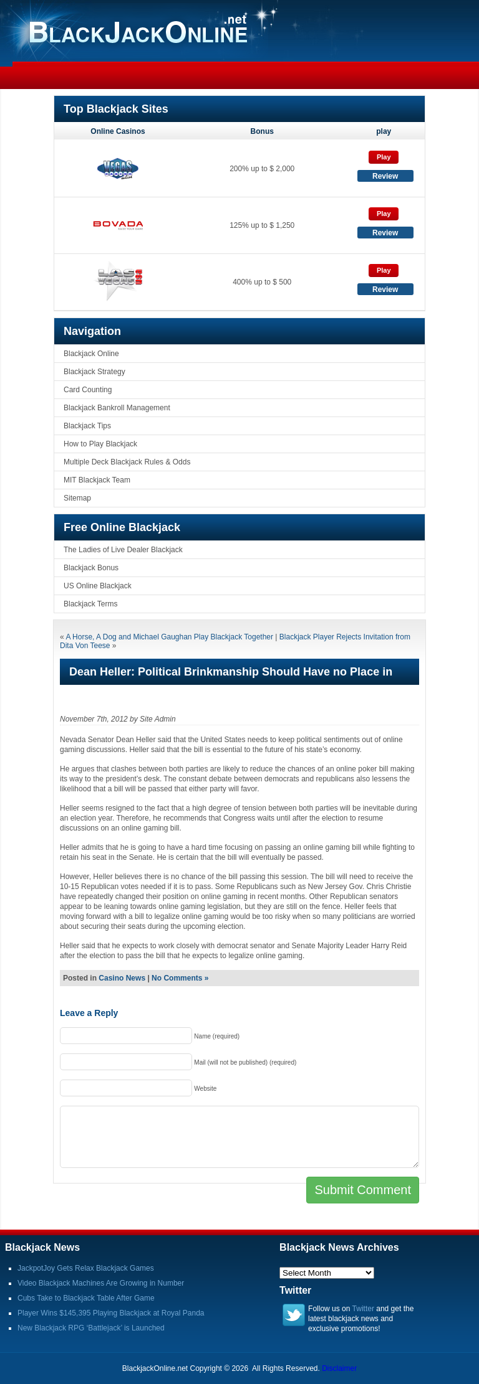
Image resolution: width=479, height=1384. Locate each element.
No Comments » (180, 978)
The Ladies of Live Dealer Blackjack (123, 549)
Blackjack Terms (90, 604)
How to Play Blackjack (100, 444)
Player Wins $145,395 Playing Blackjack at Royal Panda (111, 1313)
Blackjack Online (91, 353)
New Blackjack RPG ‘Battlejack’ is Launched (91, 1328)
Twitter (363, 1308)
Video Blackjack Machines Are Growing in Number (100, 1283)
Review (385, 176)
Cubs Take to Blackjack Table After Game (86, 1298)
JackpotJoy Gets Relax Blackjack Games (85, 1268)
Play (384, 157)
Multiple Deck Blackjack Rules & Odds (127, 462)
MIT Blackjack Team (97, 480)
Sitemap (77, 498)
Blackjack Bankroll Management (117, 407)
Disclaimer (339, 1368)
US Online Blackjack (98, 585)
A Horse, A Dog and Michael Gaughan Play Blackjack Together (169, 637)
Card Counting (88, 389)
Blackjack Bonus (91, 567)
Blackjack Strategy (94, 371)
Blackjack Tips (87, 425)
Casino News (122, 978)
